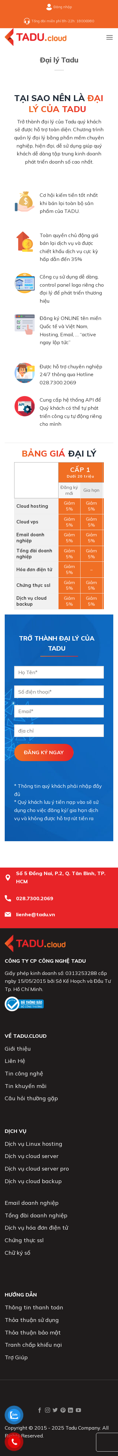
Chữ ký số (17, 1252)
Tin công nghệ (24, 1073)
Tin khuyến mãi (26, 1086)
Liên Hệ (15, 1060)
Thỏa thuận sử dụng (32, 1319)
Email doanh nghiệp (32, 1202)
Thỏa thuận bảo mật (33, 1332)
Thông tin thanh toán (34, 1307)
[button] (109, 37)
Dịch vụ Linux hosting (33, 1143)
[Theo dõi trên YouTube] (78, 1410)
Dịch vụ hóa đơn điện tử (36, 1227)
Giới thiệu (18, 1048)
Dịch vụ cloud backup (33, 1181)
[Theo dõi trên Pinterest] (62, 1410)
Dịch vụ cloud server (32, 1156)
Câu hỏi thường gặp (31, 1098)
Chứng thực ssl (24, 1240)
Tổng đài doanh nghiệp (36, 1215)
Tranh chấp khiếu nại (33, 1344)
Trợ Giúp (16, 1357)
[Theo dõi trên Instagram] (47, 1410)
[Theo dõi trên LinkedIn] (70, 1410)
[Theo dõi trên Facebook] (39, 1410)
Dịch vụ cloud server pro (37, 1168)
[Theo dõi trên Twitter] (55, 1410)
